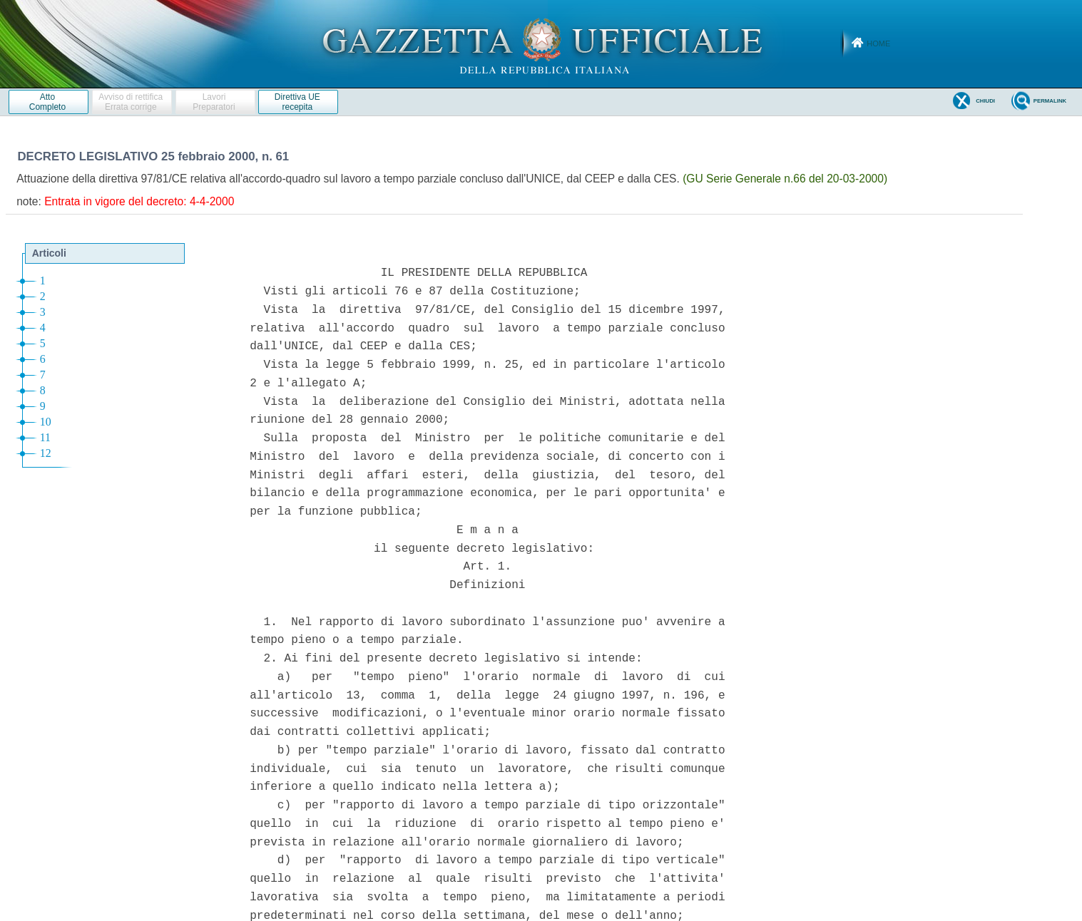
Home (878, 43)
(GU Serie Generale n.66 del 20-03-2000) (785, 179)
